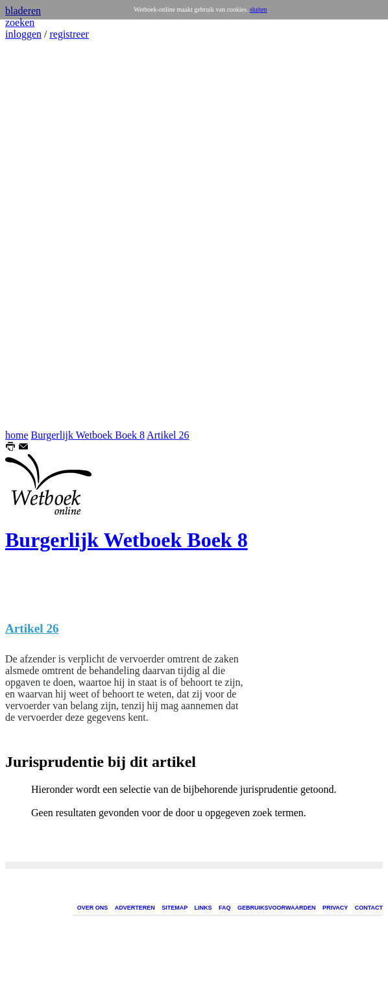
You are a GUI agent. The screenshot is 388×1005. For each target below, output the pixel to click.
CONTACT (369, 907)
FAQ (225, 907)
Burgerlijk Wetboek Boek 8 (88, 435)
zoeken (19, 22)
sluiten (258, 9)
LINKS (203, 907)
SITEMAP (175, 907)
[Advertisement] (44, 235)
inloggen (23, 34)
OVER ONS (92, 907)
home (17, 435)
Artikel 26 (168, 435)
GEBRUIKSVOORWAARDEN (276, 907)
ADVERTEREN (135, 907)
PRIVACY (335, 907)
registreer (68, 34)
